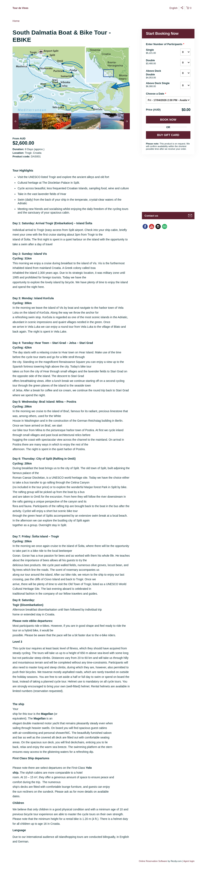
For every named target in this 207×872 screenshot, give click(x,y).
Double (158, 62)
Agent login (188, 861)
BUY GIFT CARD (168, 135)
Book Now (168, 119)
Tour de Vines (20, 8)
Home (16, 20)
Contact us (151, 215)
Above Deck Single (158, 85)
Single (158, 51)
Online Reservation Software (153, 861)
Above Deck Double (158, 74)
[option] (27, 121)
